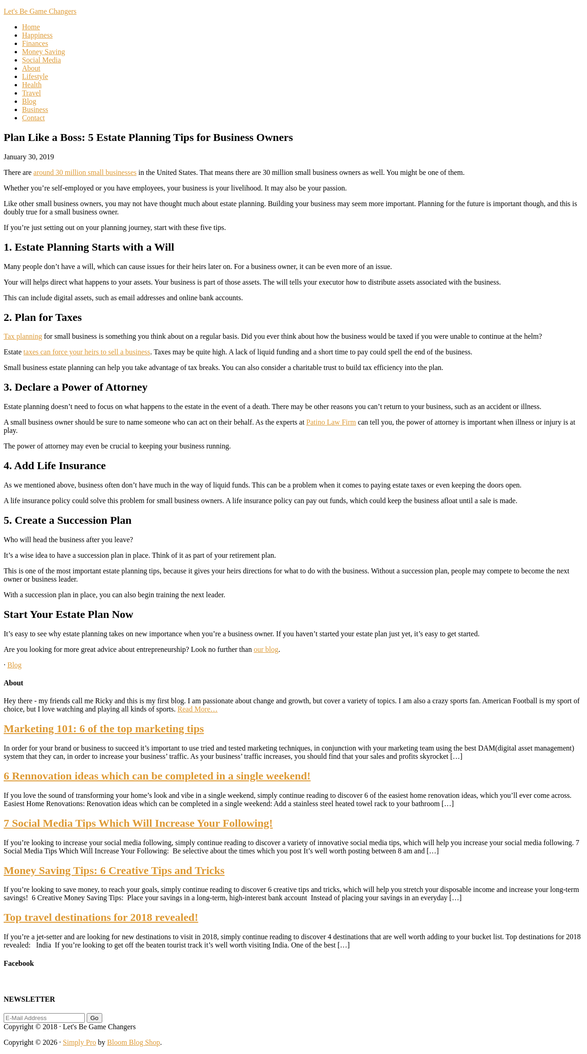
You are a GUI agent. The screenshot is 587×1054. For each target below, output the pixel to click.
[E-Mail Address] (44, 1018)
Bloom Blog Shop (134, 1042)
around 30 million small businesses (85, 172)
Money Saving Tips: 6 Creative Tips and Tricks (114, 870)
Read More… (197, 709)
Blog (14, 665)
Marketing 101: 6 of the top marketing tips (104, 728)
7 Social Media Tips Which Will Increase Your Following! (138, 823)
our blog (266, 649)
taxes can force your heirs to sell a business (86, 352)
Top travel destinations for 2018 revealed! (101, 917)
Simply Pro (79, 1042)
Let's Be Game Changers (40, 11)
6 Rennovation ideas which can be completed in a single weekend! (157, 776)
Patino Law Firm (331, 422)
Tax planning (23, 336)
